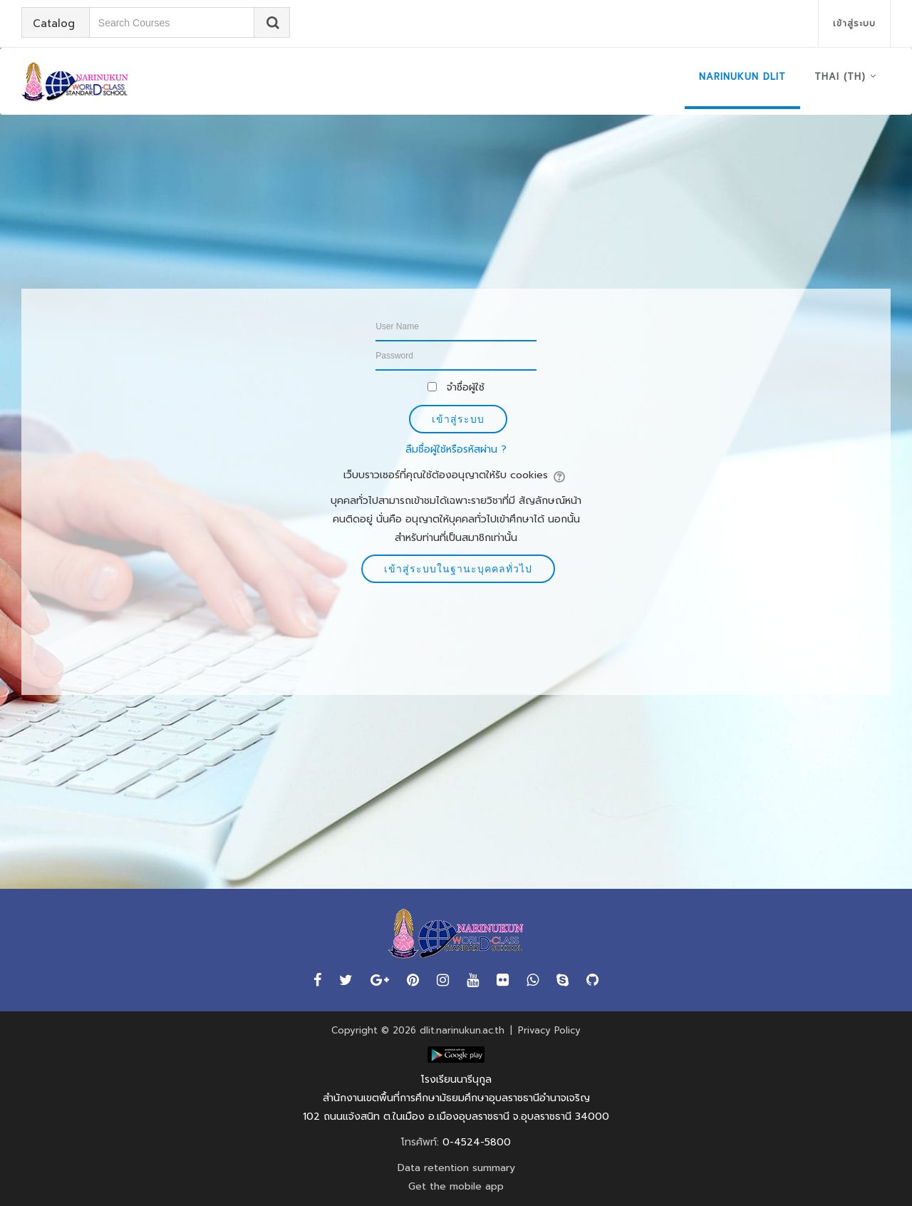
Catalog (54, 23)
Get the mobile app (456, 1186)
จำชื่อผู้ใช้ (465, 387)
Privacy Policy (549, 1030)
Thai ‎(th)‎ (840, 76)
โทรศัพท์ (419, 1142)
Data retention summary (456, 1167)
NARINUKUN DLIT (742, 76)
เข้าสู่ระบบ (854, 23)
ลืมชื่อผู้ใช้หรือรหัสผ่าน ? (456, 449)
